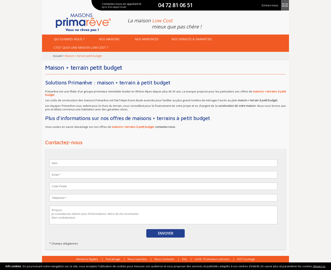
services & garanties (191, 39)
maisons (109, 39)
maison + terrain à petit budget (257, 100)
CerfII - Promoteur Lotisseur (212, 259)
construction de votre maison (237, 106)
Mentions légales (87, 259)
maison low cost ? (81, 47)
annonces (147, 39)
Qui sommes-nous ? (69, 39)
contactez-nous (165, 127)
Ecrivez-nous (270, 5)
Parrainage (113, 259)
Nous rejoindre (137, 259)
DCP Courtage (246, 259)
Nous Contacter (164, 259)
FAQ (184, 259)
